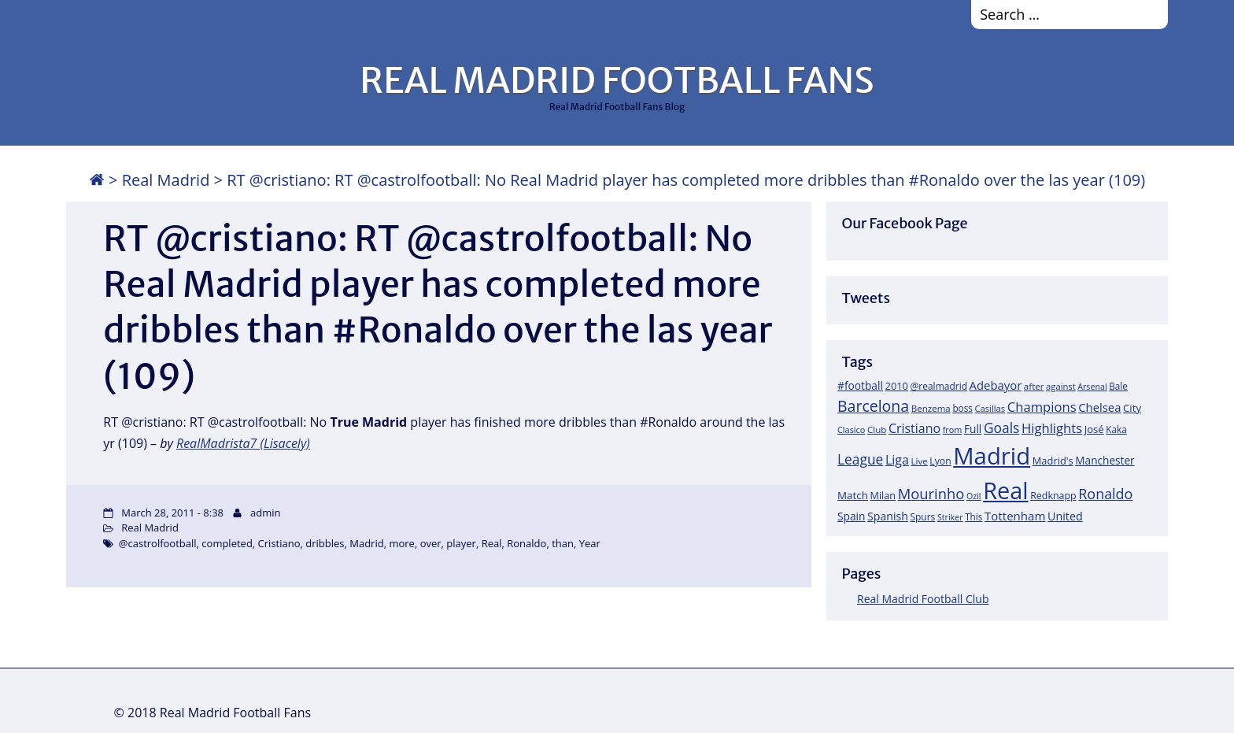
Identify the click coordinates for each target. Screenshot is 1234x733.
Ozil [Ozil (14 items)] (973, 496)
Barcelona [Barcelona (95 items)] (873, 405)
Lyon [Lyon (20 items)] (940, 461)
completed (227, 543)
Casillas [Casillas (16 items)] (990, 408)
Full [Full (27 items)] (972, 428)
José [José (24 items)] (1094, 429)
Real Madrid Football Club (922, 598)
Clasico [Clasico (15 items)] (851, 429)
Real (492, 543)
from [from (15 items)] (952, 429)
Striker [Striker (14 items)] (950, 517)
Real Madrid (166, 180)
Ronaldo (526, 543)
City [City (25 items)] (1132, 408)
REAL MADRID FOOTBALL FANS (617, 80)
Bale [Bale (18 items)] (1118, 385)
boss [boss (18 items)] (962, 408)
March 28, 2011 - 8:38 (172, 512)
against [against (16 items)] (1061, 386)
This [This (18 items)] (973, 516)
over (431, 543)
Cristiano (279, 543)
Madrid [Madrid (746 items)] (991, 456)
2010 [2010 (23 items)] (896, 386)
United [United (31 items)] (1065, 516)
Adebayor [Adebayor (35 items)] (996, 385)
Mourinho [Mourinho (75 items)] (931, 493)
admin (265, 512)
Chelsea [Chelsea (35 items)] (1099, 407)
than (563, 543)
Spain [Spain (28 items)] (851, 516)
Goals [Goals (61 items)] (1001, 427)
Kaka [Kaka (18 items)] (1116, 429)
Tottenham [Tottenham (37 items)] (1015, 516)
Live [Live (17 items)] (919, 461)
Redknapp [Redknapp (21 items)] (1053, 495)
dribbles (324, 543)
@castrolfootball (158, 543)
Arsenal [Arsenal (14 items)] (1092, 386)
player (461, 543)
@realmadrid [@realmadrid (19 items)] (939, 386)
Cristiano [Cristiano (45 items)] (914, 428)
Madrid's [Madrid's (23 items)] (1053, 460)
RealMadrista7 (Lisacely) (243, 443)
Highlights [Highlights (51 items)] (1052, 428)
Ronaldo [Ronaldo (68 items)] (1105, 493)
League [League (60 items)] (860, 459)
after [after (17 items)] (1034, 386)
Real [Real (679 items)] (1005, 490)
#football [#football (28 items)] (860, 385)
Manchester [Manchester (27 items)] (1104, 460)
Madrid (366, 543)
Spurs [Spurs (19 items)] (922, 517)
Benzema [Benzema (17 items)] (931, 408)
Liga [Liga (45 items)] (897, 459)
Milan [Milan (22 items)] (883, 495)
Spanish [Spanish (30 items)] (887, 516)
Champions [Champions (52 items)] (1042, 407)
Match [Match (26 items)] (852, 495)
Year (589, 543)
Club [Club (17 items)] (876, 429)
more (401, 543)
